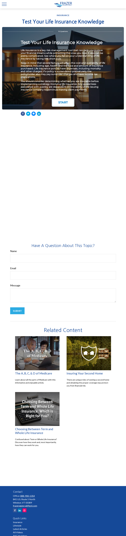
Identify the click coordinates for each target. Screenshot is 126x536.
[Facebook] (15, 510)
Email (13, 268)
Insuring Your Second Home (85, 373)
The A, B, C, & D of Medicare (33, 373)
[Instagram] (24, 510)
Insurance (17, 522)
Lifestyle (17, 525)
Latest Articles (20, 529)
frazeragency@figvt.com (25, 505)
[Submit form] (17, 310)
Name (13, 251)
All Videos (18, 532)
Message (15, 285)
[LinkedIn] (20, 510)
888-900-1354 (27, 495)
